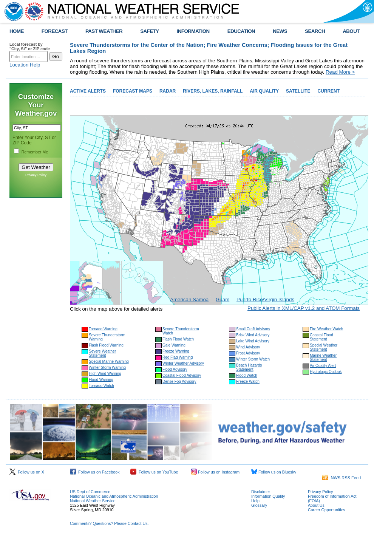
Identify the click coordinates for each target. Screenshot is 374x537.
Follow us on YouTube (154, 472)
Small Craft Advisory (253, 329)
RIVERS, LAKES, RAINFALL (213, 91)
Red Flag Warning (177, 357)
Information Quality (268, 496)
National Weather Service (93, 500)
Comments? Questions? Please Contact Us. (109, 523)
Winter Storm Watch (253, 359)
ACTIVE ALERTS (88, 91)
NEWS (280, 31)
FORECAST (55, 31)
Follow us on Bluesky (273, 472)
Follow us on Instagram (215, 472)
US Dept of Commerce (90, 491)
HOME (16, 31)
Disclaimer (260, 491)
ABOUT (351, 31)
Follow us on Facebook (95, 472)
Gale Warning (173, 345)
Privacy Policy (35, 175)
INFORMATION (193, 31)
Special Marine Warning (109, 361)
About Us (316, 505)
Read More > (340, 72)
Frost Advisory (248, 353)
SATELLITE (298, 91)
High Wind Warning (105, 373)
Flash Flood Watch (178, 339)
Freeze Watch (248, 381)
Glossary (259, 505)
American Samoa (189, 299)
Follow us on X (26, 472)
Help (255, 500)
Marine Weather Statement (323, 357)
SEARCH (315, 31)
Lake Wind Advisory (252, 341)
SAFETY (149, 31)
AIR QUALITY (264, 91)
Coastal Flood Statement (321, 337)
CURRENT (328, 91)
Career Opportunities (326, 510)
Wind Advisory (248, 347)
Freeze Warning (175, 351)
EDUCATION (241, 31)
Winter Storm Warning (107, 367)
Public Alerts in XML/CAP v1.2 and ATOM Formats (303, 308)
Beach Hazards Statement (249, 367)
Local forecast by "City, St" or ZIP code (29, 46)
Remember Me (35, 152)
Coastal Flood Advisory (181, 375)
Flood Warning (101, 380)
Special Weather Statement (323, 347)
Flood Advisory (174, 369)
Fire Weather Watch (326, 329)
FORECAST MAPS (132, 91)
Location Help (24, 65)
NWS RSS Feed (341, 477)
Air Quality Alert (323, 366)
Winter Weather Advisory (183, 363)
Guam (222, 299)
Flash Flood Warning (106, 345)
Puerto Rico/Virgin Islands (265, 299)
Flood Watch (246, 375)
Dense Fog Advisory (179, 381)
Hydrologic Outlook (326, 372)
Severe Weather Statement (102, 353)
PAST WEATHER (103, 31)
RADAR (167, 91)
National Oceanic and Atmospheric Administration (114, 496)
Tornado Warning (103, 329)
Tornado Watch (101, 386)
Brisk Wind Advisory (252, 335)
